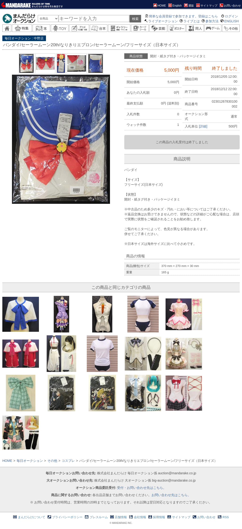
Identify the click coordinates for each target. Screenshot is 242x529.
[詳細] (203, 126)
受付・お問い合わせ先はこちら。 (141, 488)
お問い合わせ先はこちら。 (171, 495)
